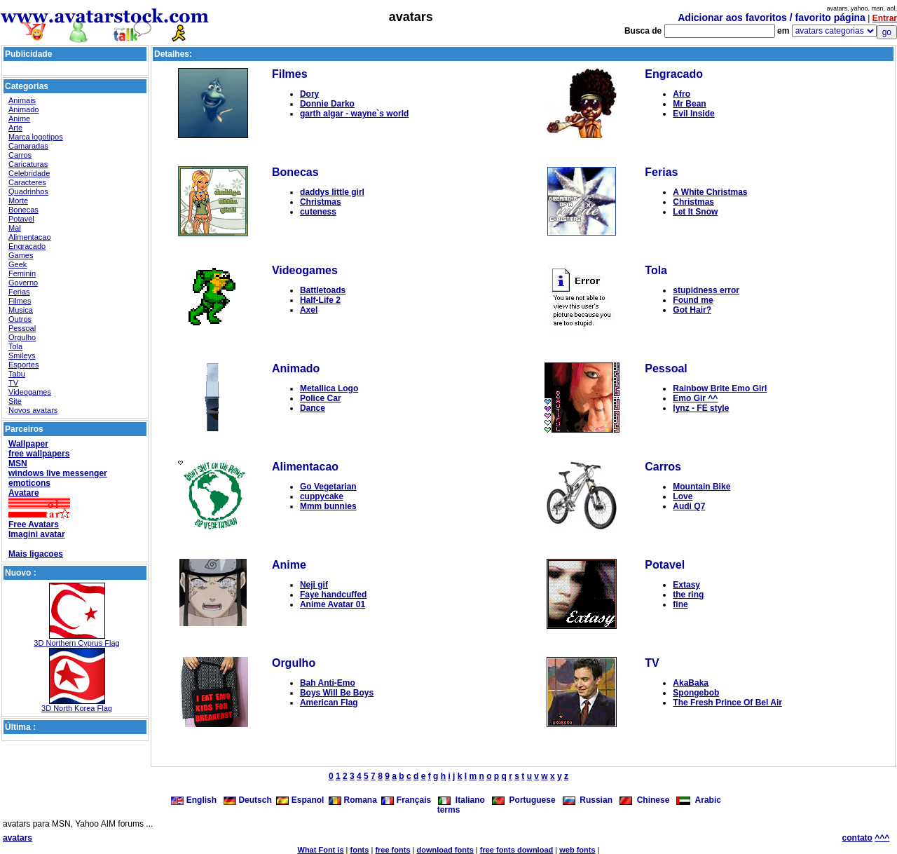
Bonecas (23, 209)
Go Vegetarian (328, 487)
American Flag (329, 702)
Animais (22, 100)
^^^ (882, 838)
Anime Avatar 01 (332, 604)
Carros (20, 155)
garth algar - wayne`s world (354, 113)
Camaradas (28, 146)
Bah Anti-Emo (327, 683)
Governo (23, 282)
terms (448, 810)
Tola (15, 346)
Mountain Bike (701, 487)
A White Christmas (710, 192)
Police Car (320, 398)
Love (682, 496)
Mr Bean (689, 104)
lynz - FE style (701, 408)
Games (20, 255)
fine (680, 604)
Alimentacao (29, 237)
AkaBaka (690, 683)
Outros (20, 319)
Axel (308, 310)
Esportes (23, 364)
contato (857, 838)
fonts (359, 850)
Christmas (320, 202)
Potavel (21, 219)
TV (13, 383)
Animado (23, 109)
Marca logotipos (35, 137)
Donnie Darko (327, 104)
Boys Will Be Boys (337, 693)
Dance (312, 408)
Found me (693, 300)
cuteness (318, 212)
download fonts (444, 850)
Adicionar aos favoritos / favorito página (771, 17)
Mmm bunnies (328, 506)
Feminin (22, 273)
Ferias (19, 291)
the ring (688, 594)
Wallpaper (28, 444)
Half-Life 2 (320, 300)
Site (15, 401)
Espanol (300, 800)
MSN (17, 463)
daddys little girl (332, 192)
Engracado (27, 246)
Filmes (19, 301)
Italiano (461, 800)
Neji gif (314, 585)
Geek (17, 264)
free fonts (392, 850)
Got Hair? (692, 310)
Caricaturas (28, 164)
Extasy (686, 585)
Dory (309, 94)
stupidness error (706, 290)
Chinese (644, 800)
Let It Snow (695, 212)
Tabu (16, 374)
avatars (17, 838)
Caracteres (27, 182)
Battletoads (322, 290)
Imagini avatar (36, 534)
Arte (15, 127)
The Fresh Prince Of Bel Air (727, 702)
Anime (19, 118)
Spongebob (696, 693)
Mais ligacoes (35, 554)
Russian (587, 800)
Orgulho (22, 337)
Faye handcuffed (333, 594)
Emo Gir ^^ (695, 398)
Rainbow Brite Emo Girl (720, 388)
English (195, 800)
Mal (14, 228)
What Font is (321, 850)
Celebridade (29, 173)
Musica (20, 310)
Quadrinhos (28, 191)
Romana (353, 800)
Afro (681, 94)
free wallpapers (38, 454)
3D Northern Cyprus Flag (76, 643)
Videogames (29, 392)
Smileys (22, 355)
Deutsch (248, 800)
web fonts (577, 850)
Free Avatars (33, 524)
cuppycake (321, 496)
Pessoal (22, 328)
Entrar (884, 18)
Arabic (698, 800)
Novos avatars (32, 410)
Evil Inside (693, 113)
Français (406, 800)
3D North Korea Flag (76, 708)
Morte (18, 200)
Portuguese (524, 800)
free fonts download (517, 850)
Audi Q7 (689, 506)
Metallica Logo (329, 388)
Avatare (23, 493)
